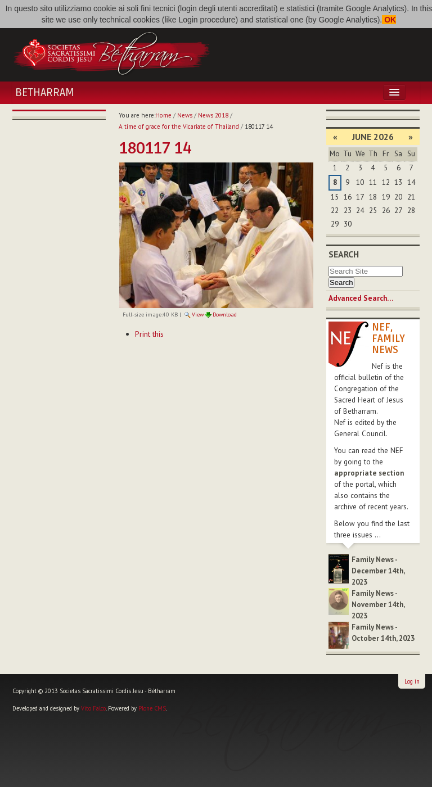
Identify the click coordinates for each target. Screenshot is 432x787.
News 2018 (213, 115)
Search (343, 254)
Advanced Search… (360, 298)
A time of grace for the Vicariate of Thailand (179, 126)
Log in (412, 681)
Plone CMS (152, 708)
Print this (149, 334)
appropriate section (369, 473)
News (184, 115)
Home (163, 115)
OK (389, 19)
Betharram (44, 92)
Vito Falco (93, 708)
